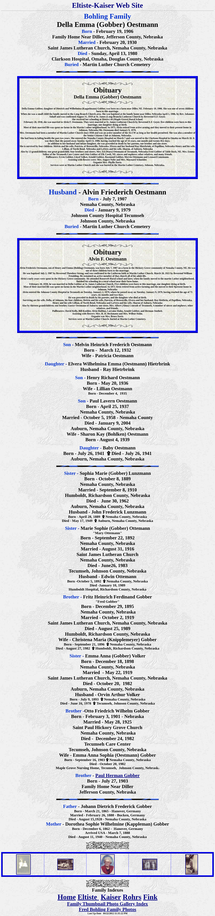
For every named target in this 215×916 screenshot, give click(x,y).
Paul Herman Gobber (117, 775)
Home (66, 897)
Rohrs (132, 897)
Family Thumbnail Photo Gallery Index (107, 903)
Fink (150, 897)
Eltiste (88, 897)
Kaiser (111, 897)
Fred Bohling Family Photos (107, 909)
